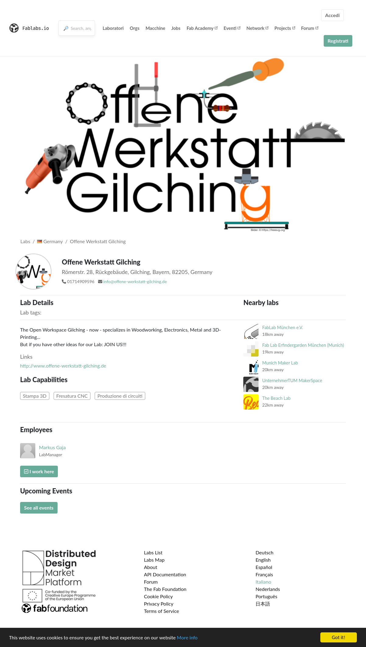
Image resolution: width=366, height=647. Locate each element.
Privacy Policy (159, 603)
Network (257, 28)
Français (264, 574)
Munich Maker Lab (280, 362)
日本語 (262, 603)
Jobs (176, 28)
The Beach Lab (276, 398)
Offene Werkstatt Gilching (98, 241)
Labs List (153, 552)
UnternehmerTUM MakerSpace (292, 380)
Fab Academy (202, 28)
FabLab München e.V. (282, 327)
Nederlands (267, 589)
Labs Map (154, 560)
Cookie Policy (158, 596)
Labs (25, 241)
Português (266, 596)
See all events (39, 507)
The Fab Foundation (165, 589)
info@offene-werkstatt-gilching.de (135, 281)
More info (187, 640)
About (150, 567)
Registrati (338, 41)
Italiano (263, 582)
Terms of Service (161, 611)
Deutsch (264, 552)
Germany (50, 241)
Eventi (231, 28)
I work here (39, 471)
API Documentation (165, 574)
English (263, 560)
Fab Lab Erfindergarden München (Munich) (303, 345)
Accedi (332, 15)
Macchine (155, 28)
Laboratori (113, 28)
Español (263, 567)
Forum (309, 28)
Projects (284, 28)
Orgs (134, 28)
